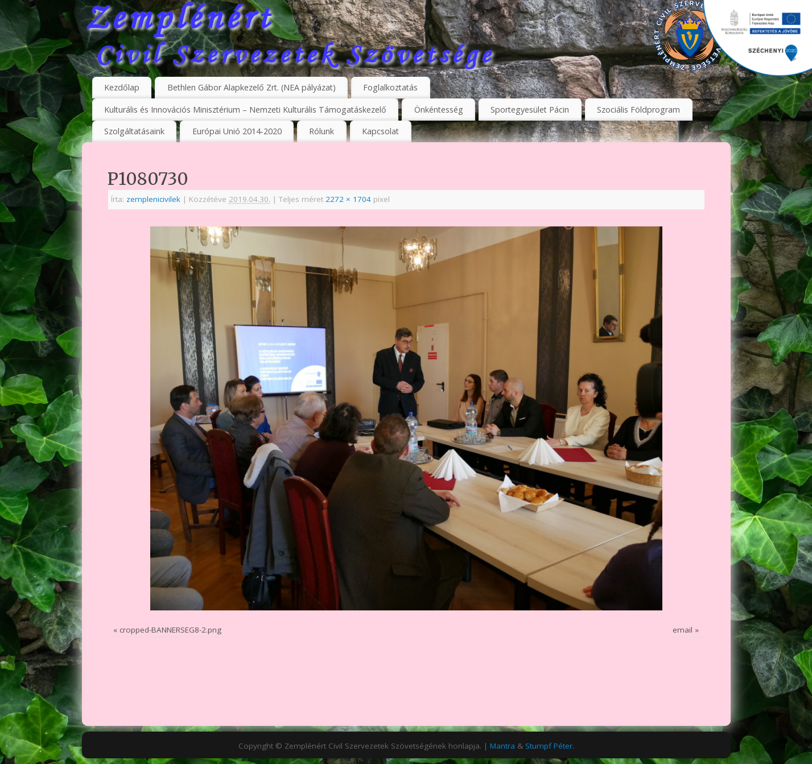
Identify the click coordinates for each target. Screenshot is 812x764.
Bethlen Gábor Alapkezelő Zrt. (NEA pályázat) (251, 87)
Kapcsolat (380, 131)
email (683, 630)
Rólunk (321, 131)
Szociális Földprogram (638, 109)
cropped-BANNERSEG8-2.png (170, 630)
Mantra (502, 746)
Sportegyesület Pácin (530, 109)
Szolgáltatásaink (134, 131)
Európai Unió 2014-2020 (237, 131)
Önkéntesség (438, 109)
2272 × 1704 (348, 199)
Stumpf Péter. (549, 746)
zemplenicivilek (153, 199)
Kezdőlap (121, 87)
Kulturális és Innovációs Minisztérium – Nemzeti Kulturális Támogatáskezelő (245, 109)
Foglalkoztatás (390, 87)
